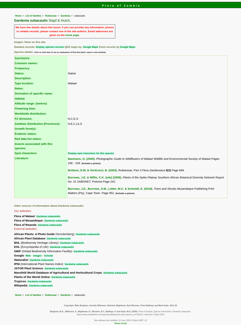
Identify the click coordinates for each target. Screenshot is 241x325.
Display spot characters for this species (91, 153)
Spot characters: (26, 153)
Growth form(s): (25, 128)
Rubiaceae (51, 15)
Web (28, 255)
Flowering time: (25, 108)
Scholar (48, 255)
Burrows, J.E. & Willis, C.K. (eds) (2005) (94, 177)
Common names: (26, 63)
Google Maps (90, 47)
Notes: (19, 88)
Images (37, 255)
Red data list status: (28, 138)
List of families (33, 15)
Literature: (22, 158)
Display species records (50, 47)
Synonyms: (22, 58)
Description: (23, 78)
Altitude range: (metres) (31, 103)
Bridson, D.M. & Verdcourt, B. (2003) (92, 170)
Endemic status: (26, 133)
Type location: (24, 83)
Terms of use (120, 323)
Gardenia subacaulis (48, 216)
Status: (19, 73)
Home (18, 15)
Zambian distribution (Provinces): (37, 123)
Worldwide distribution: (31, 113)
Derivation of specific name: (34, 93)
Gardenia (65, 15)
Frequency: (22, 68)
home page (72, 35)
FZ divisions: (23, 118)
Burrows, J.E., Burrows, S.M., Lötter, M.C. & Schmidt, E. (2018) (110, 188)
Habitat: (20, 98)
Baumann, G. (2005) (81, 158)
